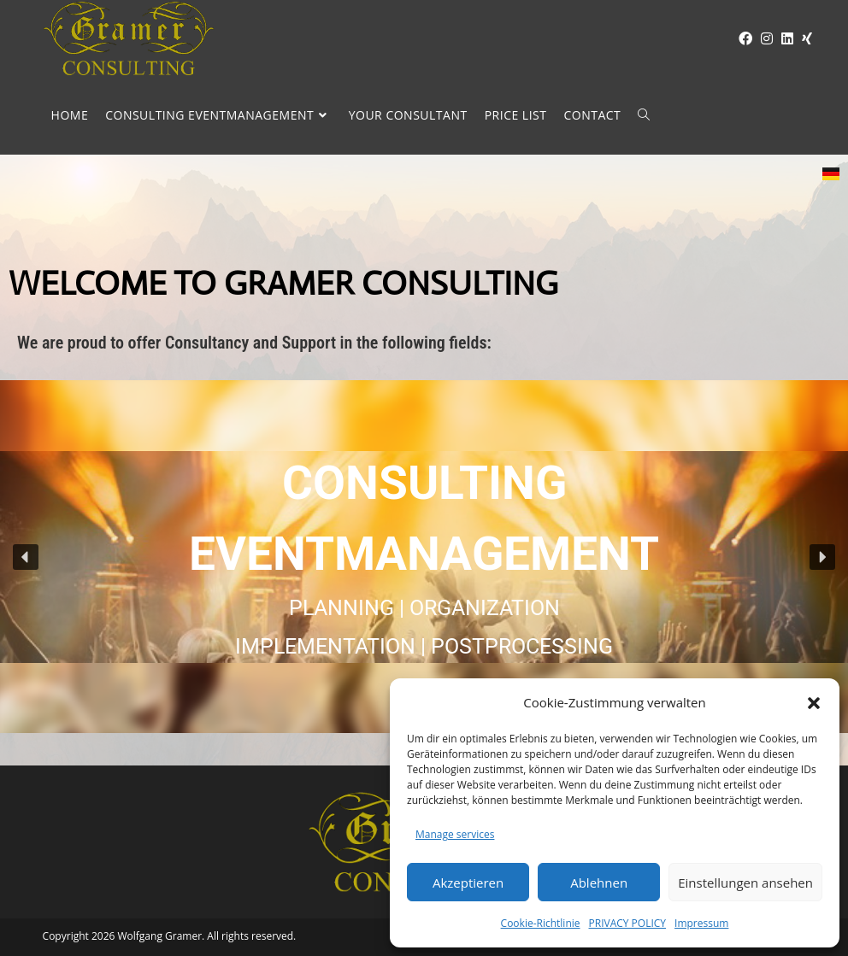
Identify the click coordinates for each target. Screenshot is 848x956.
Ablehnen (598, 882)
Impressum (701, 923)
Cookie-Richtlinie (540, 923)
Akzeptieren (468, 882)
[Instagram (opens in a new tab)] (762, 38)
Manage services (454, 834)
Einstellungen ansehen (745, 882)
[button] (813, 703)
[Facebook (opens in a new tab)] (741, 38)
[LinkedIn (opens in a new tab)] (783, 38)
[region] (424, 556)
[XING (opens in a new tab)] (802, 38)
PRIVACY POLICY (628, 923)
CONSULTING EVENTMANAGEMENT (424, 518)
